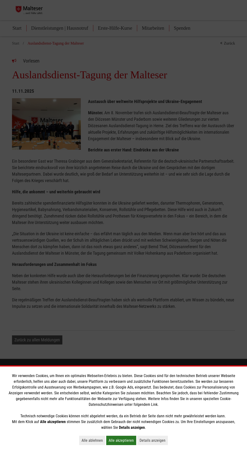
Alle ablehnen (93, 440)
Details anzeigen (154, 440)
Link (154, 404)
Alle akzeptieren (122, 440)
